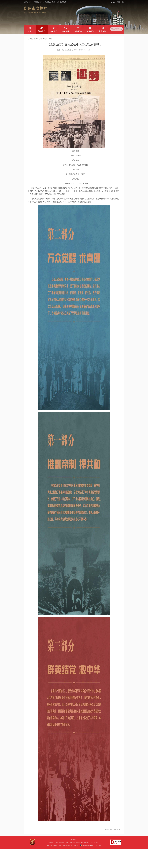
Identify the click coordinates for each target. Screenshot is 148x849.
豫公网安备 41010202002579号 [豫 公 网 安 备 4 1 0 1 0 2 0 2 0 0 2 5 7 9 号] (90, 845)
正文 (50, 39)
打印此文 (108, 829)
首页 (29, 31)
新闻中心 (41, 31)
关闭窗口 (116, 829)
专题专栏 (102, 31)
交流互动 (78, 31)
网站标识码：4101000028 (71, 845)
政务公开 (54, 31)
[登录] (122, 2)
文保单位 (90, 31)
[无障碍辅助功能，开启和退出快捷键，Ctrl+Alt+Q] (112, 2)
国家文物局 (27, 2)
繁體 (118, 2)
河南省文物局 (38, 2)
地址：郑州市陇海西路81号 (74, 842)
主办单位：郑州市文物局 (56, 842)
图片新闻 (44, 39)
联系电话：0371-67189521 (92, 842)
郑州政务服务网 (62, 2)
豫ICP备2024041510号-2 (54, 845)
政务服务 (66, 31)
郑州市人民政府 (50, 2)
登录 (122, 2)
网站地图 (74, 840)
